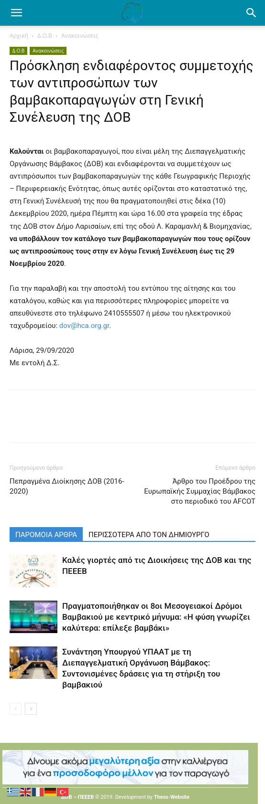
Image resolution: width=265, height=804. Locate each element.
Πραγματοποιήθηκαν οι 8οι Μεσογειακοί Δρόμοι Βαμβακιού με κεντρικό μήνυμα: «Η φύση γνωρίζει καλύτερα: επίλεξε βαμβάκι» (156, 617)
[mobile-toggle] (16, 13)
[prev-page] (16, 709)
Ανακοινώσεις (80, 36)
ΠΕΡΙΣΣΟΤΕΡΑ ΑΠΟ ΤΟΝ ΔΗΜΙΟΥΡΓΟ (149, 534)
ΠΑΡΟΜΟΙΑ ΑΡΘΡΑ (46, 534)
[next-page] (31, 709)
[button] (251, 13)
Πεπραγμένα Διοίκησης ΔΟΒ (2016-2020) (67, 486)
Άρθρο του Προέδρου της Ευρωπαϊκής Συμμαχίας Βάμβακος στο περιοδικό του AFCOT (199, 491)
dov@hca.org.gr (84, 325)
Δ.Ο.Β (44, 36)
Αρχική (19, 36)
